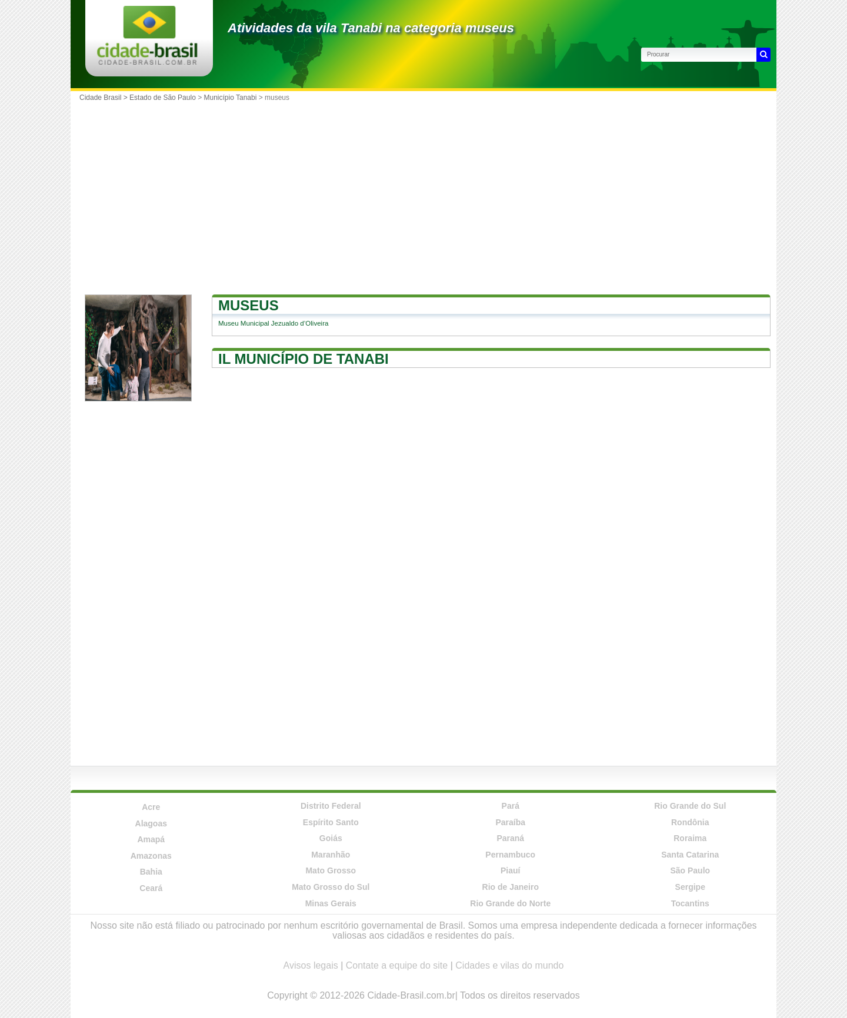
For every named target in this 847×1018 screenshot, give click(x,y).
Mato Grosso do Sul (330, 887)
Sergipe (690, 887)
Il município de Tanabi (303, 359)
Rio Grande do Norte (510, 903)
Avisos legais (311, 965)
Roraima (689, 838)
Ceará (150, 888)
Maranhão (330, 854)
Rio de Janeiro (510, 887)
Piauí (510, 870)
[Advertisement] (423, 194)
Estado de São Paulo (162, 97)
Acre (151, 807)
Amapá (151, 839)
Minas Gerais (330, 903)
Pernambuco (510, 854)
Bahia (151, 871)
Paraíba (510, 822)
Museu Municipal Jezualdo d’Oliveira (273, 323)
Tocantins (690, 903)
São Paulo (690, 870)
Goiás (330, 838)
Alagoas (151, 823)
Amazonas (151, 855)
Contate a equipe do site (397, 965)
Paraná (510, 838)
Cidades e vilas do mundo (509, 965)
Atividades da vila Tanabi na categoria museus (371, 28)
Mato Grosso (330, 870)
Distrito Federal (331, 806)
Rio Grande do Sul (690, 806)
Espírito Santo (331, 822)
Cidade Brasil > (104, 97)
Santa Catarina (690, 854)
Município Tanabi (230, 97)
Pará (510, 806)
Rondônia (690, 822)
